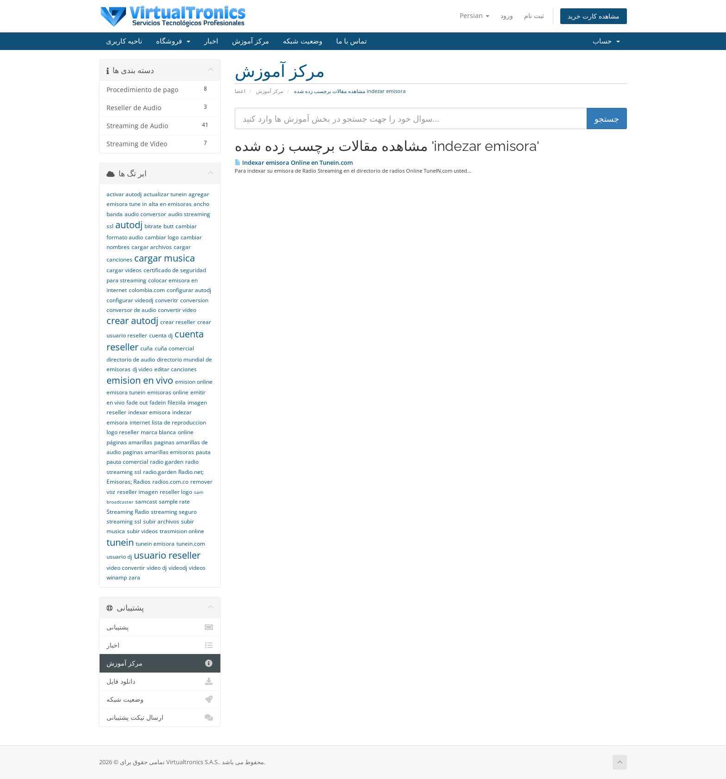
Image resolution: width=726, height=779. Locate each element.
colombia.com (147, 290)
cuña (146, 348)
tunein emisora (155, 544)
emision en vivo (139, 380)
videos (197, 568)
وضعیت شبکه (302, 41)
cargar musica (164, 258)
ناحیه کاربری (124, 41)
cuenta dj (161, 335)
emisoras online (167, 392)
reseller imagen (137, 492)
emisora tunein (125, 392)
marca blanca (158, 432)
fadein (158, 402)
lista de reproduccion (179, 422)
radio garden (166, 462)
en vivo (115, 402)
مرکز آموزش (250, 41)
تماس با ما (351, 41)
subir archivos (161, 521)
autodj (129, 224)
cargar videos (124, 270)
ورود (507, 15)
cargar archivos (151, 247)
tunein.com (190, 544)
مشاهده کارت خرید (594, 16)
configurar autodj (189, 290)
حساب (606, 41)
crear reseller (177, 322)
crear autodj (132, 320)
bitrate (153, 226)
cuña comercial (174, 348)
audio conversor (145, 214)
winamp (116, 577)
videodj (178, 568)
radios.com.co (170, 482)
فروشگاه (173, 41)
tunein (120, 542)
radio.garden (159, 472)
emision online (194, 382)
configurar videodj (129, 300)
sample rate (174, 501)
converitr (166, 300)
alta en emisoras (170, 204)
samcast (146, 501)
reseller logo (176, 492)
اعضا (240, 90)
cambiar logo (162, 237)
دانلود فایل (159, 681)
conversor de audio (131, 310)
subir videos (142, 531)
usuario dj (119, 557)
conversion (194, 300)
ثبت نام (534, 15)
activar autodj (124, 194)
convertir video (177, 310)
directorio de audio (130, 359)
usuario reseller (167, 555)
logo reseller (122, 432)
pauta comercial (127, 462)
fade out (137, 402)
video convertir (125, 568)
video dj (157, 568)
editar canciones (175, 369)
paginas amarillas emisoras (158, 452)
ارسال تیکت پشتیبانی (159, 717)
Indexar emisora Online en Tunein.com (294, 162)
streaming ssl (123, 521)
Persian (474, 15)
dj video (142, 369)
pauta (203, 452)
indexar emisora (149, 412)
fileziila (177, 402)
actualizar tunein (165, 194)
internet (140, 422)
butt (168, 226)
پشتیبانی (159, 627)
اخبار (211, 41)
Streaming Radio (127, 512)
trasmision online (182, 531)
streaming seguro (174, 512)
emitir (198, 392)
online (186, 432)
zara (134, 577)
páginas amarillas (129, 442)
